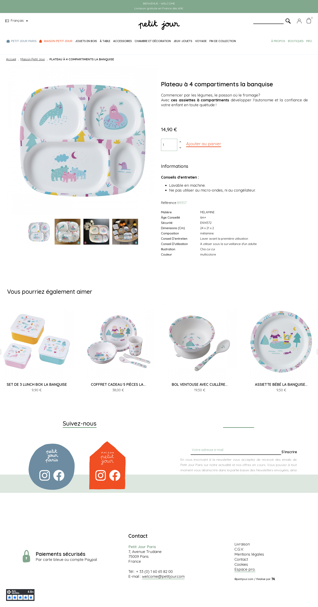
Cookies (241, 564)
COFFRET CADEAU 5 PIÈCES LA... (118, 384)
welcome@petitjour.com (163, 576)
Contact (241, 559)
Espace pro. (244, 569)
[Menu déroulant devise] (17, 20)
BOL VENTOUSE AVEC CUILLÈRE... (200, 384)
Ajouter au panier (203, 143)
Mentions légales (249, 554)
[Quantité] (169, 145)
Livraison (242, 544)
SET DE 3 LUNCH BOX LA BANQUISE (37, 384)
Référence (168, 203)
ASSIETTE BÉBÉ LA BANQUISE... (281, 384)
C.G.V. (239, 549)
